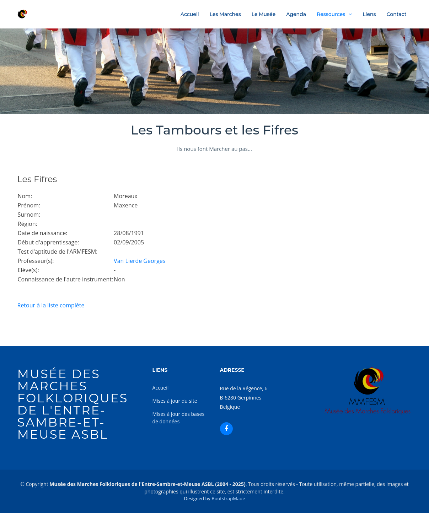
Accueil (190, 14)
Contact (397, 14)
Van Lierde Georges (139, 261)
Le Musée (264, 14)
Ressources (331, 14)
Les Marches (225, 14)
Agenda (296, 14)
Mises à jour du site (174, 400)
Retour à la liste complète (51, 305)
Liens (369, 14)
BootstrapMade (228, 498)
